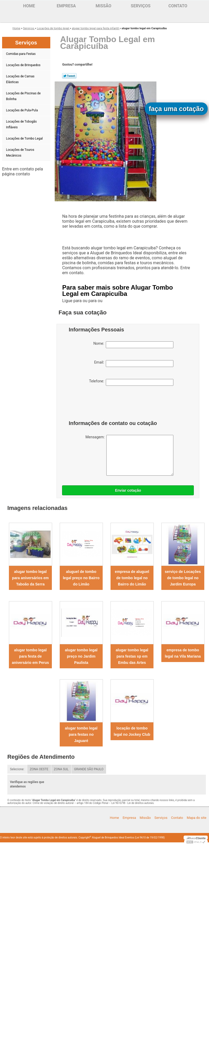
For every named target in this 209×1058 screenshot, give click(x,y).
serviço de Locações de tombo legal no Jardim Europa (183, 578)
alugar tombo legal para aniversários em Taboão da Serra (30, 578)
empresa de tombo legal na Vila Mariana (183, 653)
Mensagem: (129, 455)
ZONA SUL (61, 769)
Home (29, 5)
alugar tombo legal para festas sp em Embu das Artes (132, 656)
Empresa (66, 5)
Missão (103, 5)
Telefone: (131, 382)
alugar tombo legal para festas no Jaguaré (81, 734)
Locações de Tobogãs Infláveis (21, 124)
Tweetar (69, 75)
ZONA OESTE (39, 769)
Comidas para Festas (21, 54)
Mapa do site (196, 818)
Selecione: (17, 769)
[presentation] (102, 404)
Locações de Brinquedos (23, 65)
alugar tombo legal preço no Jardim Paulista (81, 656)
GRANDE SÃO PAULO (88, 769)
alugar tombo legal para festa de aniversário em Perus (30, 656)
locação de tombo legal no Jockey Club (132, 731)
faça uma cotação (176, 108)
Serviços (140, 5)
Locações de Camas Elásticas (20, 79)
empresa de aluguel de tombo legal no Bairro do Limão (132, 578)
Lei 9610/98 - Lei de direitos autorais (132, 803)
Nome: (133, 344)
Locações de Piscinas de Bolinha (23, 96)
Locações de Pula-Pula (22, 110)
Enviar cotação (128, 490)
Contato (177, 5)
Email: (133, 363)
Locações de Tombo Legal (24, 138)
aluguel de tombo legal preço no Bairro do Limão (81, 578)
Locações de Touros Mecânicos (20, 152)
